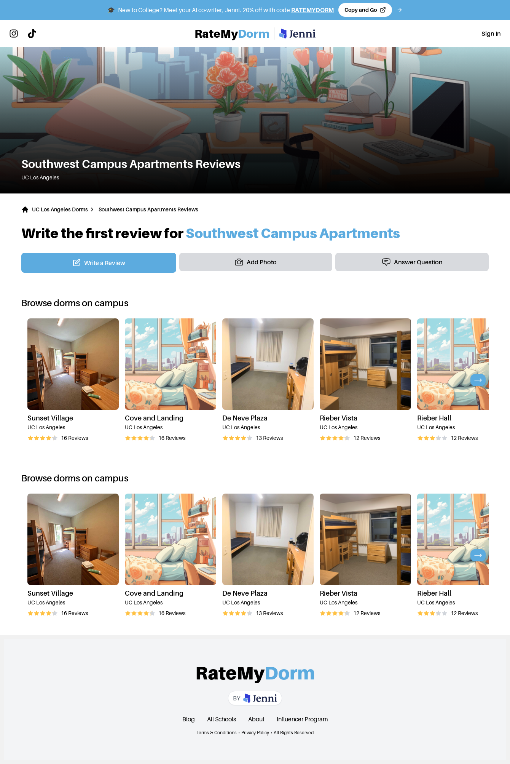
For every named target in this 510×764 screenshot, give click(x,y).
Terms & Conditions (216, 732)
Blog (188, 719)
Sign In (491, 33)
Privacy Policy (255, 732)
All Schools (221, 719)
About (256, 719)
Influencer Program (302, 719)
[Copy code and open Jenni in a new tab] (365, 10)
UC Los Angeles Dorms (60, 209)
